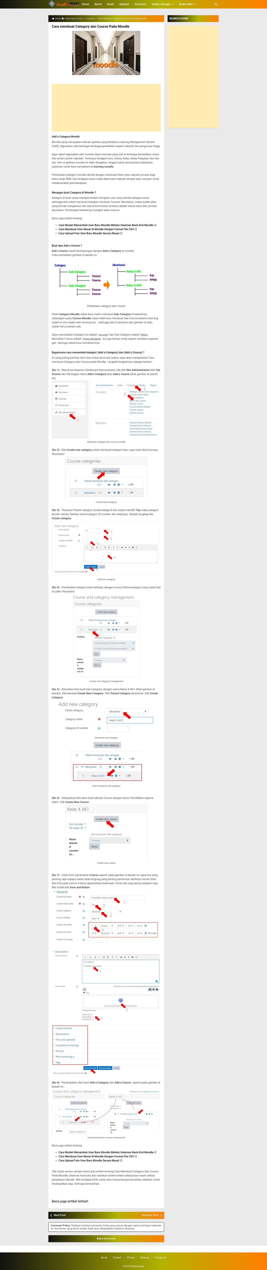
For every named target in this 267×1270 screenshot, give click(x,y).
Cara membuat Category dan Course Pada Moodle (90, 26)
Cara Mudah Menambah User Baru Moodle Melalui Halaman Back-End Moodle (106, 225)
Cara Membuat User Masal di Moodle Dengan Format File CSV (96, 229)
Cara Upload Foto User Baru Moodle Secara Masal (89, 233)
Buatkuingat (137, 1266)
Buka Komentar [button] (106, 1238)
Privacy (131, 1257)
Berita (98, 4)
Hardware (140, 4)
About (104, 1257)
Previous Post (150, 1215)
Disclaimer (160, 1257)
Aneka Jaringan (163, 4)
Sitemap (144, 1257)
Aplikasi (124, 4)
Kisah (110, 4)
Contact (117, 1257)
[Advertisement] (106, 108)
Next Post (60, 1215)
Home (85, 4)
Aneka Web (188, 4)
